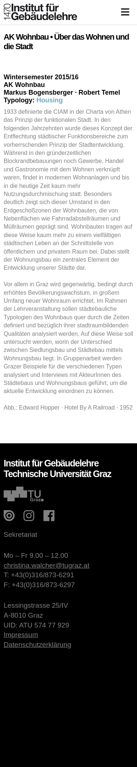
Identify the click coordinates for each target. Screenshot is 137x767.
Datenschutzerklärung (37, 644)
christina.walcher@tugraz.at (47, 565)
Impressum (21, 635)
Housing (50, 100)
